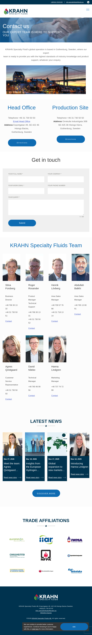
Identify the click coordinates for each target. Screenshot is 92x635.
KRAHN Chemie (46, 613)
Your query (14, 197)
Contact (8, 321)
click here (35, 629)
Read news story (10, 477)
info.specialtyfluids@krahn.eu (75, 2)
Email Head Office (21, 121)
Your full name (15, 174)
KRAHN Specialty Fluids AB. (42, 618)
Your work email (16, 185)
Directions (22, 143)
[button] (86, 9)
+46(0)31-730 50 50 (57, 2)
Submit (22, 223)
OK (74, 627)
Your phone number (56, 185)
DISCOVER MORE (46, 493)
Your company (54, 174)
